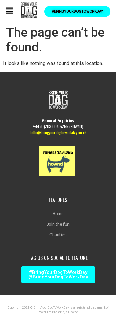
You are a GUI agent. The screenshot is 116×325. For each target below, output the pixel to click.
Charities (58, 234)
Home (58, 213)
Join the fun (58, 224)
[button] (9, 11)
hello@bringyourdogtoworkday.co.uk (58, 132)
